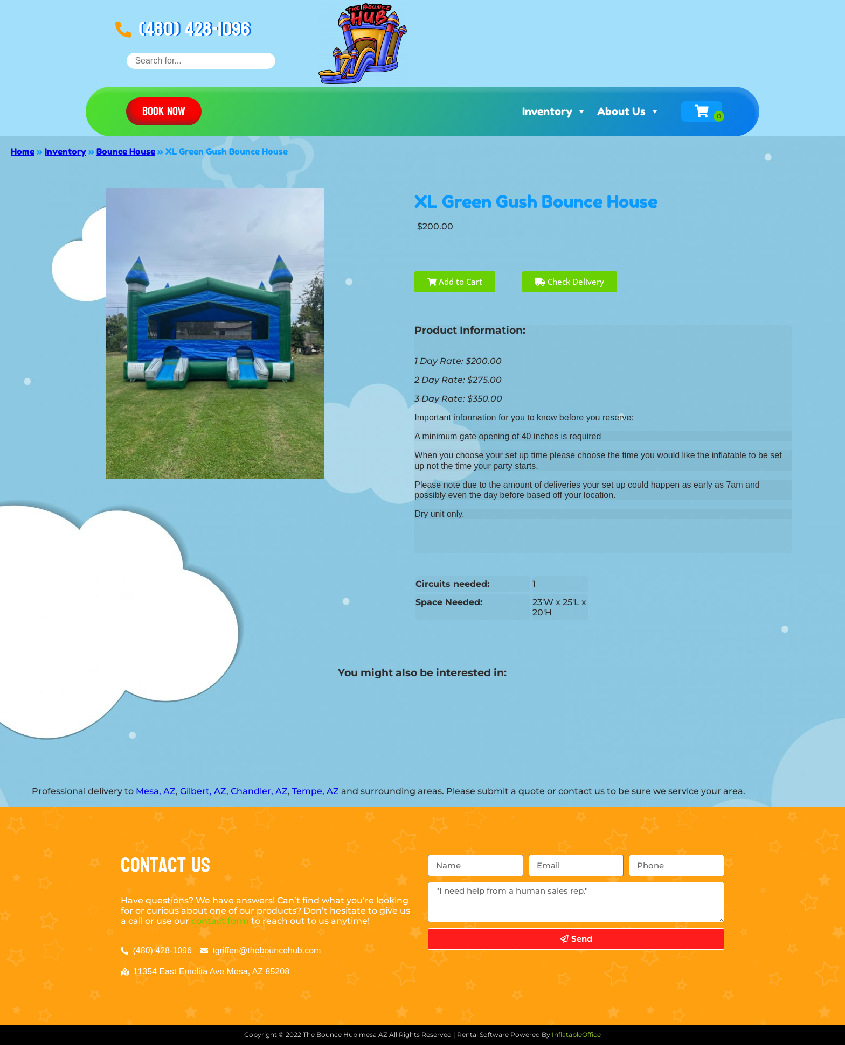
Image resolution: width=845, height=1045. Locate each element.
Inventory (554, 111)
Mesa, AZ (156, 791)
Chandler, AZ (259, 791)
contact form (220, 921)
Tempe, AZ (315, 791)
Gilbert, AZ (203, 791)
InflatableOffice (576, 1034)
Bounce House (125, 151)
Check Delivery (569, 281)
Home (22, 151)
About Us (628, 111)
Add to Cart (454, 281)
